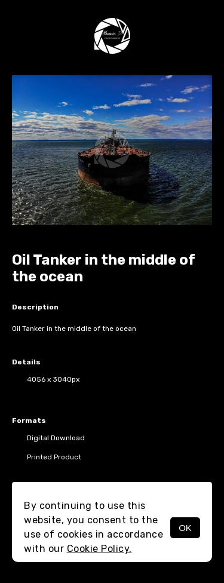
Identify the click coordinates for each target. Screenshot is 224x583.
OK (185, 528)
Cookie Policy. (99, 548)
